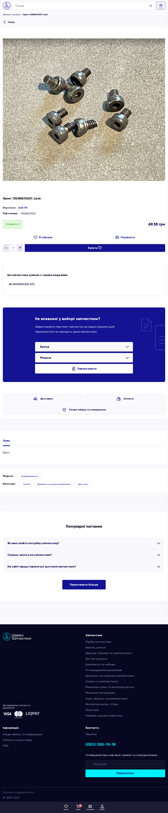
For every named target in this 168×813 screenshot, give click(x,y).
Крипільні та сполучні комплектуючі (54, 484)
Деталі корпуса (96, 658)
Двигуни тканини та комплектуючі (109, 653)
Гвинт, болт (83, 484)
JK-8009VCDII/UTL (21, 284)
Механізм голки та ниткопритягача (110, 687)
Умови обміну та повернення (87, 409)
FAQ (5, 745)
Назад (11, 22)
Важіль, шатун (96, 647)
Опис (6, 440)
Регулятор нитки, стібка (102, 704)
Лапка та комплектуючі (102, 681)
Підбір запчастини (98, 641)
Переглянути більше (84, 584)
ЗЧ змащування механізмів (104, 670)
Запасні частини (11, 14)
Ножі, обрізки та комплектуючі (106, 698)
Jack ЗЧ (22, 207)
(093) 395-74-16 (101, 744)
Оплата (128, 398)
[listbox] (84, 347)
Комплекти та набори (100, 664)
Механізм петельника (100, 692)
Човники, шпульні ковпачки (104, 715)
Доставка (46, 398)
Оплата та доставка (17, 740)
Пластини (92, 710)
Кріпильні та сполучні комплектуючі (110, 675)
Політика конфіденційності (19, 792)
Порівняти (128, 237)
